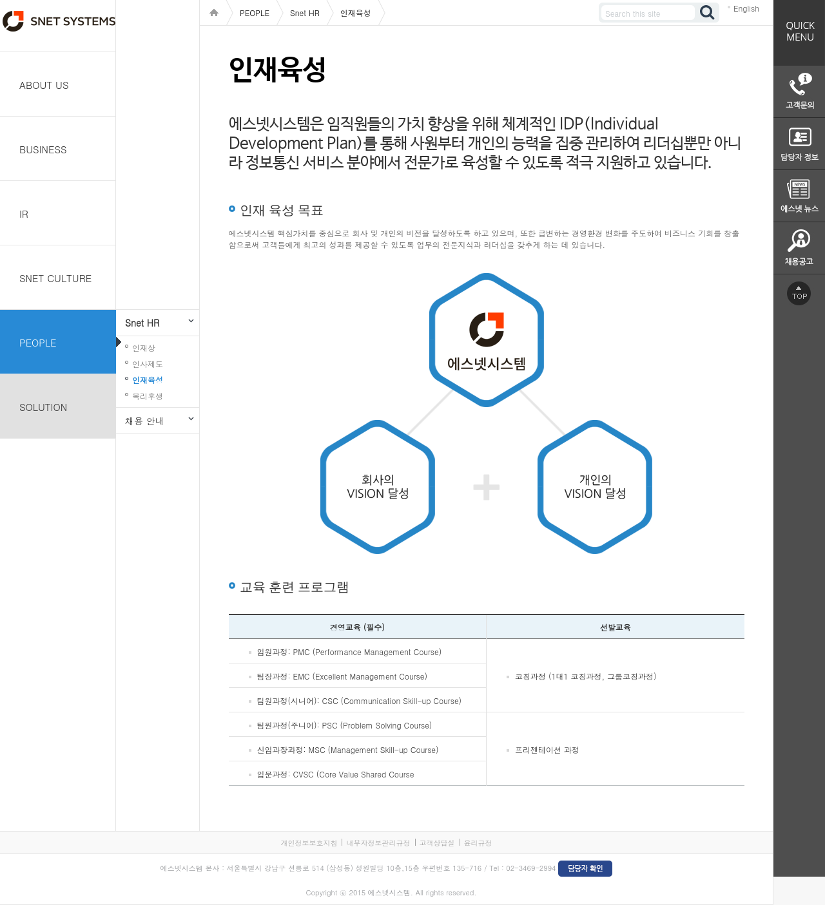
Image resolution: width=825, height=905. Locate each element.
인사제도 (147, 363)
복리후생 (147, 395)
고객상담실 (437, 843)
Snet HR (142, 322)
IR (23, 213)
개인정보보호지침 (308, 843)
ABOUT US (44, 84)
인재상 (143, 347)
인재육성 (147, 379)
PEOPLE (38, 342)
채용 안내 (144, 420)
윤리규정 (478, 843)
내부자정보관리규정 (378, 843)
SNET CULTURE (55, 278)
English (746, 8)
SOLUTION (43, 407)
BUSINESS (43, 149)
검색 (708, 13)
